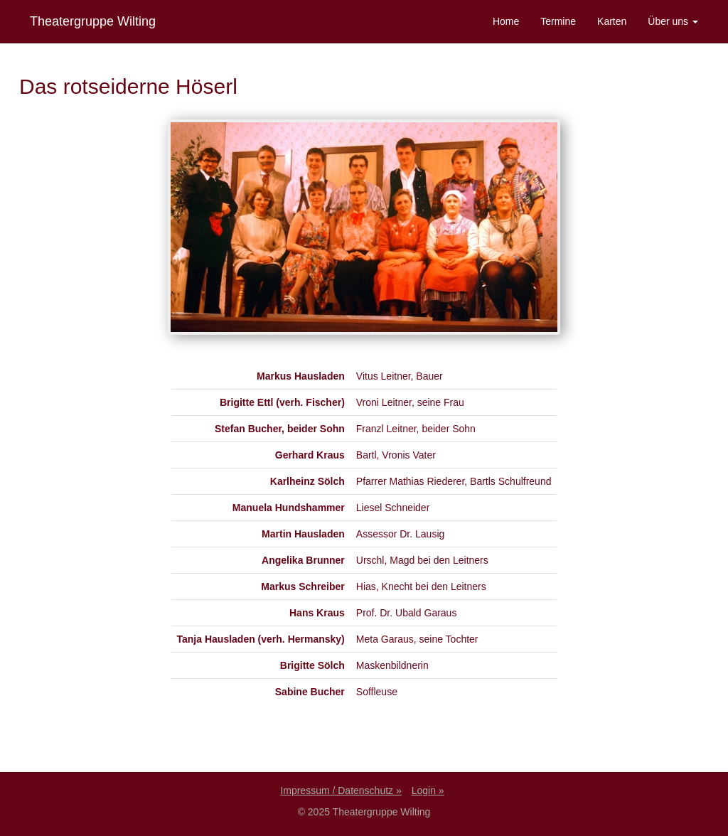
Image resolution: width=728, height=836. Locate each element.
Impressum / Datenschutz (336, 790)
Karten (611, 21)
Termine (558, 21)
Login (424, 790)
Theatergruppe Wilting (93, 21)
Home (506, 21)
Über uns (673, 21)
